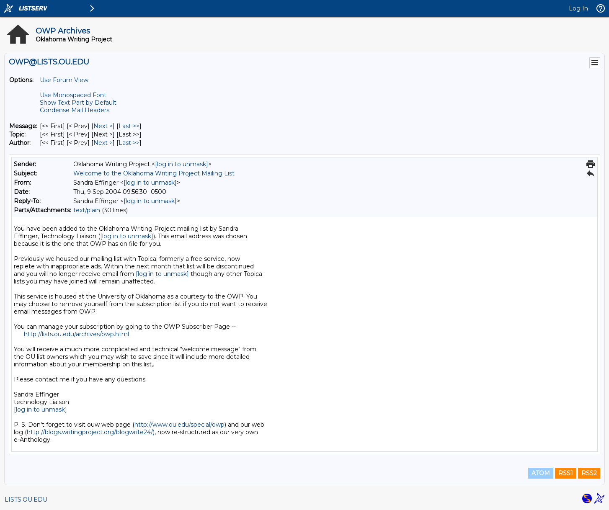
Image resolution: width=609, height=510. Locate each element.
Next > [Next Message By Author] (103, 143)
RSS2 (589, 473)
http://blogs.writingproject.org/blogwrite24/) (91, 432)
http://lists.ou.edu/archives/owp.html (76, 334)
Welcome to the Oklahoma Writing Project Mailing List (154, 173)
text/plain (86, 210)
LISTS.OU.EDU (26, 499)
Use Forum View (64, 80)
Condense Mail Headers (74, 110)
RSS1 (565, 473)
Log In (578, 8)
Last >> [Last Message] (129, 126)
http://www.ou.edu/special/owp (179, 424)
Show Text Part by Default (78, 102)
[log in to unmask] (181, 164)
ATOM (541, 473)
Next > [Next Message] (103, 126)
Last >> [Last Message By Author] (129, 143)
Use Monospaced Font (73, 95)
